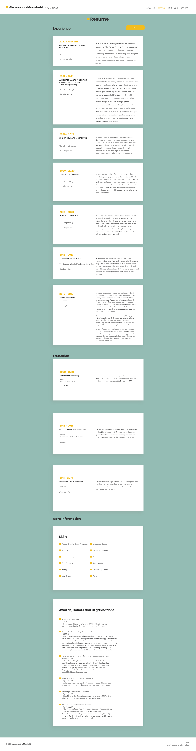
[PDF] (135, 27)
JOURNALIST (53, 8)
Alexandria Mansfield (26, 7)
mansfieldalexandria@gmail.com (178, 745)
